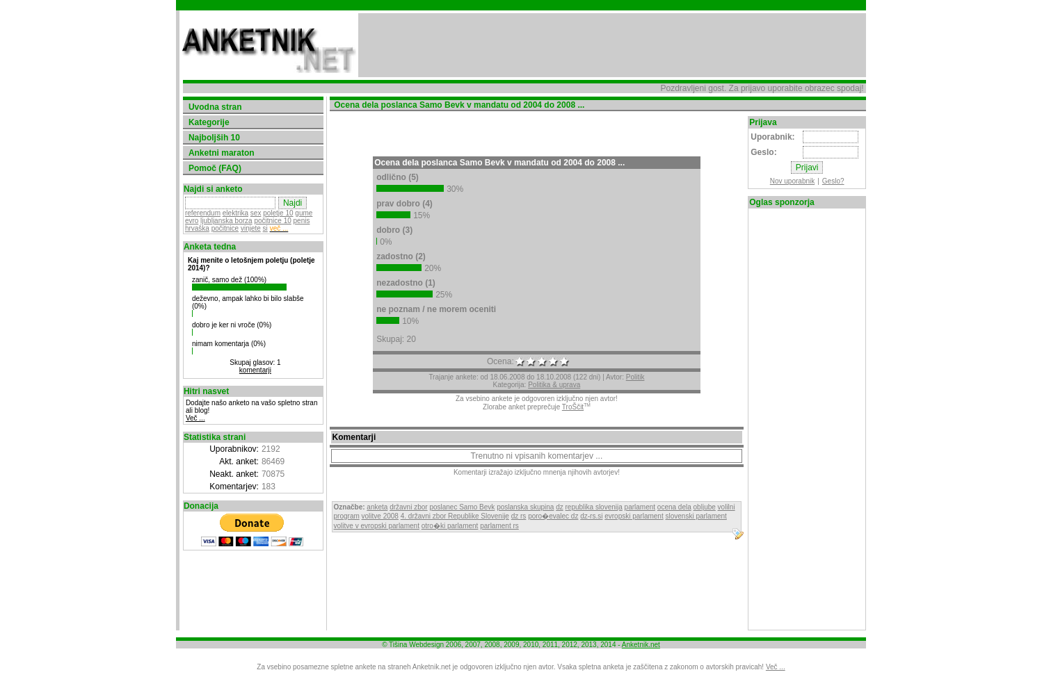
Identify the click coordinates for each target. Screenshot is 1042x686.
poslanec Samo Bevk (462, 507)
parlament (640, 507)
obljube (705, 507)
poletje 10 (278, 213)
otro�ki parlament (450, 526)
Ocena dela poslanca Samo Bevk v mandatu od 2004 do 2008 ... (499, 163)
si (265, 228)
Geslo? (833, 181)
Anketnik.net (641, 644)
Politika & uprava (554, 385)
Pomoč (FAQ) (215, 168)
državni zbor (408, 507)
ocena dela (674, 507)
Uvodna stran (215, 107)
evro (191, 220)
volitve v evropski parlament (376, 526)
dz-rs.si (591, 516)
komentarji (255, 370)
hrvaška (197, 228)
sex (256, 213)
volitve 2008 (380, 516)
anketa (377, 507)
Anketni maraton (222, 153)
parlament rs (499, 526)
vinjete (251, 228)
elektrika (235, 213)
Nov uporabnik (792, 181)
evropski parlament (633, 516)
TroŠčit (573, 407)
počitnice (225, 228)
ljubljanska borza (226, 220)
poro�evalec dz (553, 516)
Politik (635, 377)
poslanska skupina (525, 507)
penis (302, 220)
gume (303, 213)
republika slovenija (594, 507)
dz (559, 507)
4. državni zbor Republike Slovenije (455, 516)
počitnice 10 (272, 220)
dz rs (519, 516)
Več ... (195, 418)
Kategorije (209, 122)
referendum (203, 213)
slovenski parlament (695, 516)
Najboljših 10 (214, 137)
